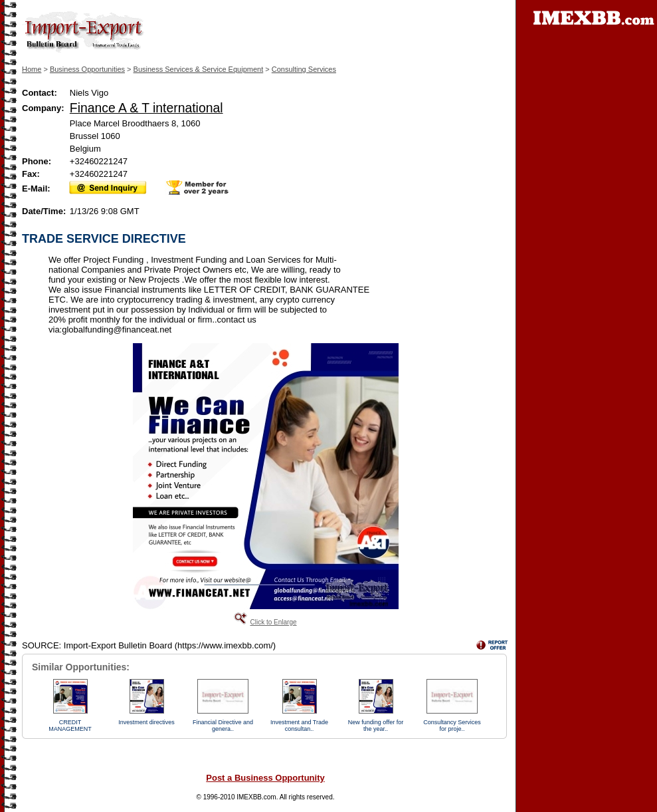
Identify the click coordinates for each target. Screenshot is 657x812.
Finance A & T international (146, 107)
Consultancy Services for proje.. (452, 725)
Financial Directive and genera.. (223, 725)
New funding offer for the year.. (375, 725)
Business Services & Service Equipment (199, 69)
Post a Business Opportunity (265, 778)
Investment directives (146, 722)
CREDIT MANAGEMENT (70, 725)
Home (31, 69)
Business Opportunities (87, 69)
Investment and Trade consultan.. (299, 725)
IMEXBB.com (256, 797)
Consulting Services (304, 69)
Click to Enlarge (273, 622)
